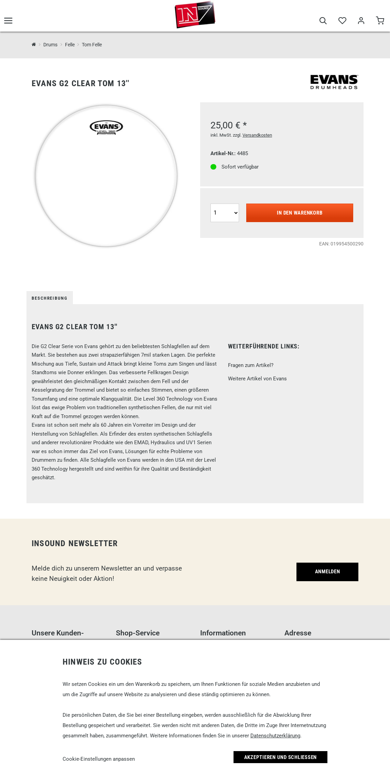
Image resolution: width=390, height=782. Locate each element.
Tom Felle (92, 44)
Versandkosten (257, 135)
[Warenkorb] (379, 21)
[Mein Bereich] (360, 21)
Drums (50, 44)
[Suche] (323, 21)
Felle (70, 44)
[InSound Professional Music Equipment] (34, 44)
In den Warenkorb (299, 213)
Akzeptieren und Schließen (280, 757)
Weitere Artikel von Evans (257, 379)
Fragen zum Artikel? (250, 365)
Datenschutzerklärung (275, 736)
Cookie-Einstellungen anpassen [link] (99, 759)
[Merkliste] (342, 21)
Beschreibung (50, 298)
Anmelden (327, 571)
